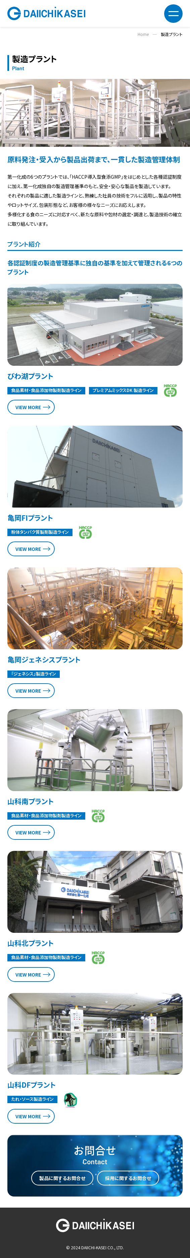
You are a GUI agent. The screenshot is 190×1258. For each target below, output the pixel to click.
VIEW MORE (28, 407)
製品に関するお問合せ (62, 1178)
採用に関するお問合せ (128, 1178)
